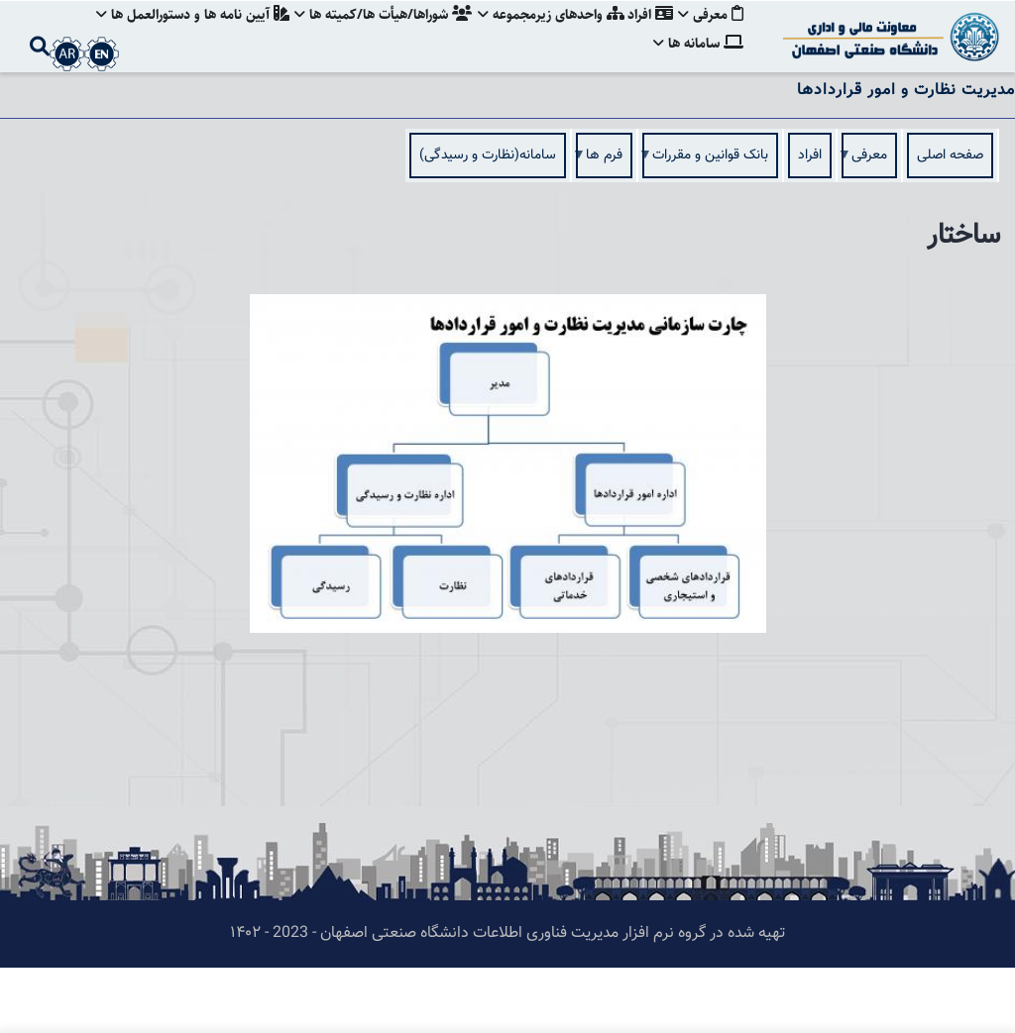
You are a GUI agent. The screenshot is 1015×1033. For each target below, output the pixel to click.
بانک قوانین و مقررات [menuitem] (710, 227)
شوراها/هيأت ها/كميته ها (375, 35)
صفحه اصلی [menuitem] (950, 221)
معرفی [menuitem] (869, 227)
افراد (647, 35)
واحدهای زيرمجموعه (545, 35)
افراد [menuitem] (810, 221)
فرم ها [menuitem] (604, 227)
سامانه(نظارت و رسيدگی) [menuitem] (487, 221)
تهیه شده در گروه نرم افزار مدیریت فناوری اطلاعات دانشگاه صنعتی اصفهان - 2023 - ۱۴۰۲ (507, 998)
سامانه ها (698, 103)
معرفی (710, 35)
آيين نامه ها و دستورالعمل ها (182, 35)
